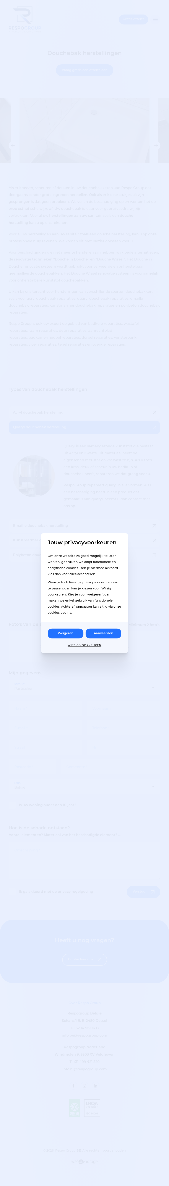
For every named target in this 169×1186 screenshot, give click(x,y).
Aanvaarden (103, 633)
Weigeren (65, 633)
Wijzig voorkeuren (84, 645)
